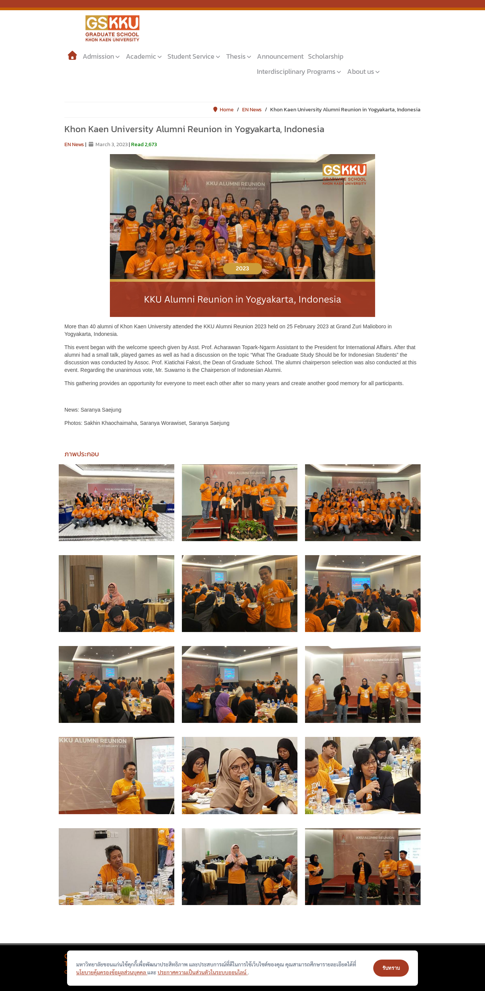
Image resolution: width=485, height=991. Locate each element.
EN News (252, 110)
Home (223, 110)
